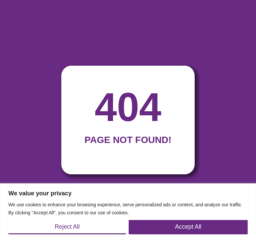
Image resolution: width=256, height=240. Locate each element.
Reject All (67, 226)
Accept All (188, 226)
